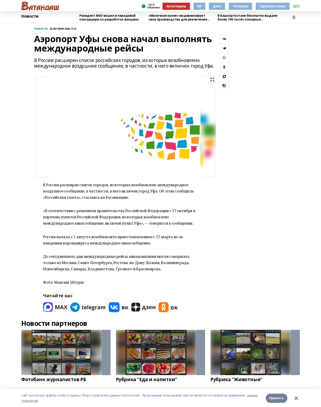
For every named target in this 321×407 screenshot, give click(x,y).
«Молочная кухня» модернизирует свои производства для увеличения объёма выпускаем (177, 17)
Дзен (217, 6)
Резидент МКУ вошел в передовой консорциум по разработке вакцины (109, 17)
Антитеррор (176, 6)
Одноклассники (273, 6)
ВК (199, 6)
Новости (30, 16)
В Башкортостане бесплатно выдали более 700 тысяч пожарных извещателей (248, 17)
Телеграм (240, 6)
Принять (276, 398)
